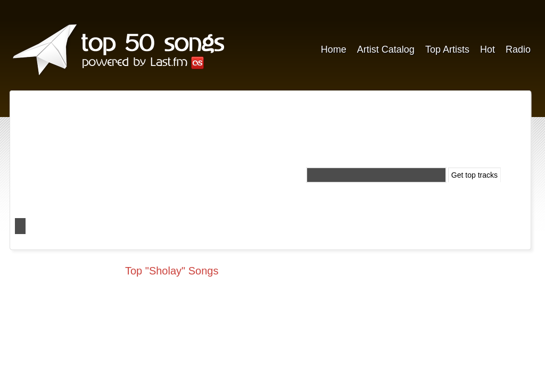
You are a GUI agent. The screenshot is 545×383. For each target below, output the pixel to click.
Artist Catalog (386, 49)
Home (333, 49)
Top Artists (447, 49)
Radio (518, 49)
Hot (487, 49)
